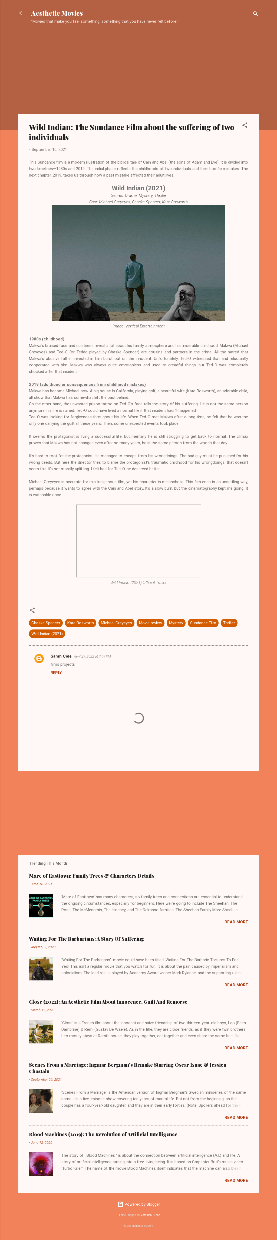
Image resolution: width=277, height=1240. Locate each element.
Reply (56, 673)
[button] (245, 126)
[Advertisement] (138, 72)
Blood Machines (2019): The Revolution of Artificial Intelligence (103, 1134)
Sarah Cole (61, 656)
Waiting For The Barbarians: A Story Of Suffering (86, 939)
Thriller (229, 623)
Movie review (150, 623)
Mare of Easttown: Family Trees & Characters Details (91, 876)
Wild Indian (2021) (47, 633)
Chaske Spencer (45, 623)
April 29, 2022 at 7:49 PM (92, 656)
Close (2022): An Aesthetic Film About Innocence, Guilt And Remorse (108, 1002)
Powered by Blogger (138, 1204)
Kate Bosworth (80, 623)
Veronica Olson (150, 1215)
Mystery (176, 623)
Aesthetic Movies (57, 13)
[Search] (255, 14)
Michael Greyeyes (116, 623)
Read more (236, 922)
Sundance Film (203, 623)
